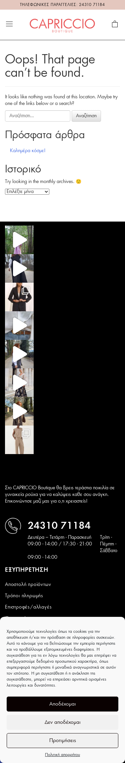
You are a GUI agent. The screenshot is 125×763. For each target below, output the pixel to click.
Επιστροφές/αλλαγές (28, 607)
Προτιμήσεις (62, 740)
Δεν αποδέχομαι (63, 722)
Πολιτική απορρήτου (62, 755)
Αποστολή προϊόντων (28, 584)
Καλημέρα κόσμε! (28, 150)
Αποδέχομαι (62, 704)
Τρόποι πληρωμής (24, 596)
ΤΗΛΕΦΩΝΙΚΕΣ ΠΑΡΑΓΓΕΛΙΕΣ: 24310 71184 (62, 5)
